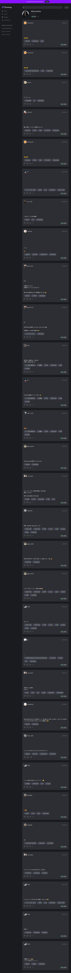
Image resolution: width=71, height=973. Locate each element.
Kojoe (32, 692)
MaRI (60, 365)
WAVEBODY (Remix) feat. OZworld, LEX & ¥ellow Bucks (36, 658)
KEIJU (38, 813)
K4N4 (28, 607)
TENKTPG (29, 511)
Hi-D (53, 499)
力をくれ (27, 219)
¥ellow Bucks (35, 41)
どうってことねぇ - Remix (30, 190)
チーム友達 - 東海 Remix (30, 365)
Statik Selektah (59, 692)
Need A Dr (27, 295)
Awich (33, 813)
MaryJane (27, 964)
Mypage (5, 17)
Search (4, 14)
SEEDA (26, 532)
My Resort (27, 464)
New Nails (27, 41)
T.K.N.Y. (27, 692)
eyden (56, 529)
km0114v (29, 112)
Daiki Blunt (44, 873)
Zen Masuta (33, 532)
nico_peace (30, 476)
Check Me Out (28, 873)
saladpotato (30, 704)
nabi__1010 (30, 413)
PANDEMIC (27, 783)
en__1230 (29, 201)
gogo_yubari (30, 446)
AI (34, 100)
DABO (48, 499)
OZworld (60, 658)
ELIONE (43, 692)
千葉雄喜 (39, 365)
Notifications (6, 20)
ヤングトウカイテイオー (30, 333)
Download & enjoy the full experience (38, 2)
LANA (41, 41)
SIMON (40, 190)
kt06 (28, 345)
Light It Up (27, 254)
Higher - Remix (28, 529)
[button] (45, 33)
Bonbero (62, 529)
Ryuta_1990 (30, 736)
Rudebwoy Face (43, 254)
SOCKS (46, 365)
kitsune (29, 82)
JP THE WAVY (47, 130)
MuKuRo (34, 964)
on (27, 640)
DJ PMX (33, 499)
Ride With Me (28, 562)
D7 (28, 172)
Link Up (27, 813)
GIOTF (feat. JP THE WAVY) (30, 843)
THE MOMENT (28, 100)
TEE (42, 783)
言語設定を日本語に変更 (7, 25)
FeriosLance (30, 23)
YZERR (34, 130)
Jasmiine (29, 231)
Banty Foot (35, 254)
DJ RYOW (34, 295)
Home (4, 11)
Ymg (45, 190)
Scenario (27, 499)
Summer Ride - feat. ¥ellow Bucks (32, 71)
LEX (32, 219)
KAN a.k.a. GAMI (60, 190)
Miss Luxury (27, 130)
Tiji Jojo (50, 529)
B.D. (37, 692)
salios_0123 (30, 266)
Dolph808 (29, 795)
